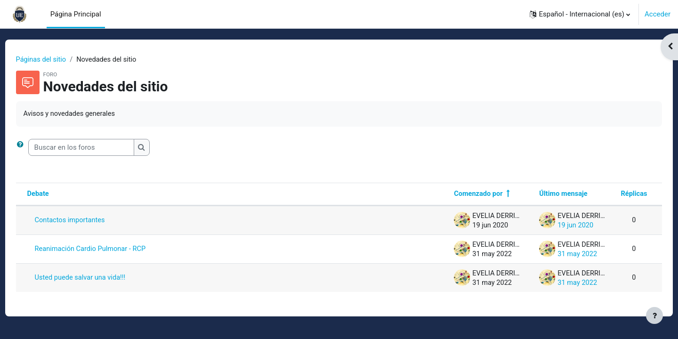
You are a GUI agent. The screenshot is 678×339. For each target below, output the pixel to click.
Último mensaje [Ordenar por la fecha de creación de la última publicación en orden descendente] (544, 195)
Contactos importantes (88, 221)
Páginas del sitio (59, 60)
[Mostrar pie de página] (654, 315)
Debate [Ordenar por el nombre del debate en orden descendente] (56, 195)
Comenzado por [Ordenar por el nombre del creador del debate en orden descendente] (458, 195)
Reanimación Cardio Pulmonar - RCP (109, 250)
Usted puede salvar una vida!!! (99, 278)
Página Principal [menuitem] (75, 14)
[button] (580, 14)
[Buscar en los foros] (99, 148)
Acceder (657, 14)
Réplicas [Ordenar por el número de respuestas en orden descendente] (616, 195)
